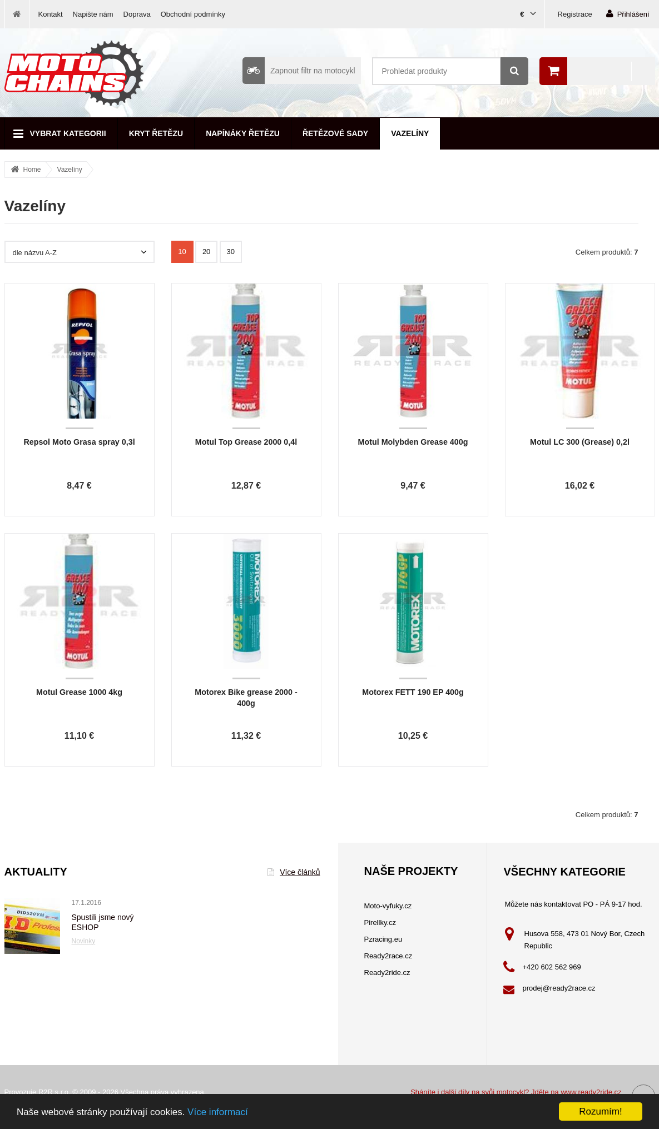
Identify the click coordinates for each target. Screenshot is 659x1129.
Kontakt (50, 14)
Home (32, 169)
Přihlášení (628, 13)
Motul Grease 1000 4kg (79, 692)
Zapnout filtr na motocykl (298, 70)
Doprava (137, 14)
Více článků (293, 872)
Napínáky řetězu (243, 133)
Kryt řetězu (156, 133)
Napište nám (93, 14)
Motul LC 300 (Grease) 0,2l (580, 441)
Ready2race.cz (388, 956)
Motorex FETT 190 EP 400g (412, 692)
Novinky (84, 941)
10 (182, 251)
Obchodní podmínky (193, 14)
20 (206, 251)
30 (231, 251)
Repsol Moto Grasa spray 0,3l (79, 441)
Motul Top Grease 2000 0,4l (246, 441)
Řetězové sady (335, 133)
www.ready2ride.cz (591, 1092)
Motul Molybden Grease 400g (413, 441)
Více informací (217, 1112)
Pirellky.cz (380, 922)
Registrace (575, 14)
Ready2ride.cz (387, 972)
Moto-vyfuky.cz (388, 906)
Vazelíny (410, 133)
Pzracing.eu (383, 939)
